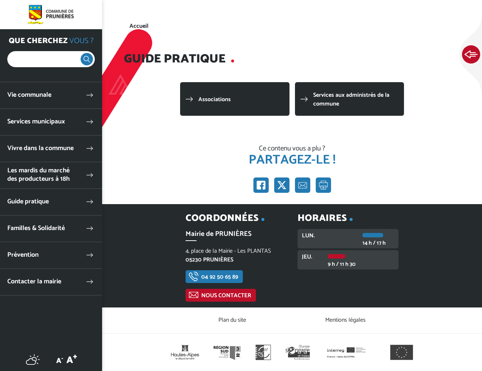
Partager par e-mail (302, 185)
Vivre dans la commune (40, 148)
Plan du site (232, 320)
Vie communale (29, 95)
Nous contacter (226, 296)
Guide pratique (28, 201)
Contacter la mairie (34, 281)
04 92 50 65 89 (219, 277)
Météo (33, 359)
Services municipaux (36, 121)
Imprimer (323, 185)
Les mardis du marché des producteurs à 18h (38, 174)
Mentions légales (345, 320)
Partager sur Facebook (261, 185)
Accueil (138, 26)
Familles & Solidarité (36, 228)
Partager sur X (281, 185)
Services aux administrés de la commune (351, 99)
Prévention (23, 255)
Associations (214, 99)
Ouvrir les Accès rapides (471, 55)
